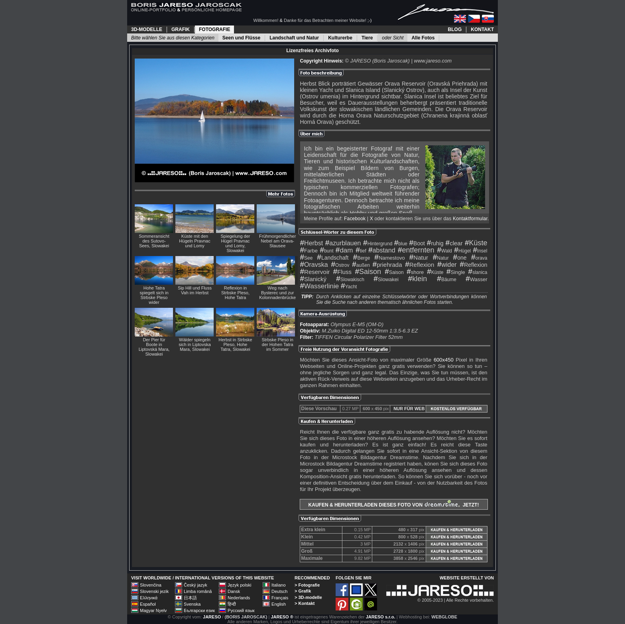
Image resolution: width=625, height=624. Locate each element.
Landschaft (332, 257)
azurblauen (343, 243)
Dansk (234, 591)
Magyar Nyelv (153, 610)
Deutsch (279, 591)
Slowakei (386, 279)
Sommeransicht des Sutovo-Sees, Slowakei (154, 241)
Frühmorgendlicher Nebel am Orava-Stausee (277, 241)
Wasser (476, 279)
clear (454, 243)
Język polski (239, 585)
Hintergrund (377, 243)
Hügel (462, 251)
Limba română (198, 591)
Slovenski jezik (154, 591)
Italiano (278, 585)
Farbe (309, 251)
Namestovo (389, 258)
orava (479, 258)
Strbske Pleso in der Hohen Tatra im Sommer (277, 344)
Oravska (314, 264)
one (460, 257)
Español (148, 604)
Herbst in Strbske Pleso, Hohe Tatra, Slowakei (235, 344)
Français (279, 597)
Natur (418, 257)
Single (455, 272)
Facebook (355, 218)
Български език (199, 610)
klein (417, 279)
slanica (477, 272)
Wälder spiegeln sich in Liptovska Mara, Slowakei (195, 344)
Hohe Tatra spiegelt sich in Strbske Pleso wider (154, 295)
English (278, 604)
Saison (368, 272)
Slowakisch (350, 279)
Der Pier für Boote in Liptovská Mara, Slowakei (154, 346)
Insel (480, 251)
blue (400, 243)
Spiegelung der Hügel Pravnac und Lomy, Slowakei (235, 243)
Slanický (313, 279)
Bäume (446, 279)
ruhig (435, 243)
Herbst (311, 243)
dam (344, 250)
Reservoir (315, 271)
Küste (476, 243)
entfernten (416, 250)
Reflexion (419, 264)
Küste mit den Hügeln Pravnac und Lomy (194, 241)
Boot (417, 243)
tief (361, 251)
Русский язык (241, 610)
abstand (381, 250)
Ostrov (340, 265)
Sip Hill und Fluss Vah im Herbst (195, 290)
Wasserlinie (319, 286)
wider (447, 264)
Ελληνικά (148, 597)
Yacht (349, 287)
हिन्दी (232, 604)
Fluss (342, 271)
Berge (361, 258)
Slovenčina (150, 585)
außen (361, 265)
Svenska (192, 604)
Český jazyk (195, 585)
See (306, 258)
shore (415, 272)
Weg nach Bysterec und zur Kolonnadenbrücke (277, 293)
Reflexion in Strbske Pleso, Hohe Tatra (235, 293)
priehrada (387, 264)
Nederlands (239, 597)
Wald (444, 251)
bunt (327, 251)
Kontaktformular (470, 218)
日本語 (190, 597)
